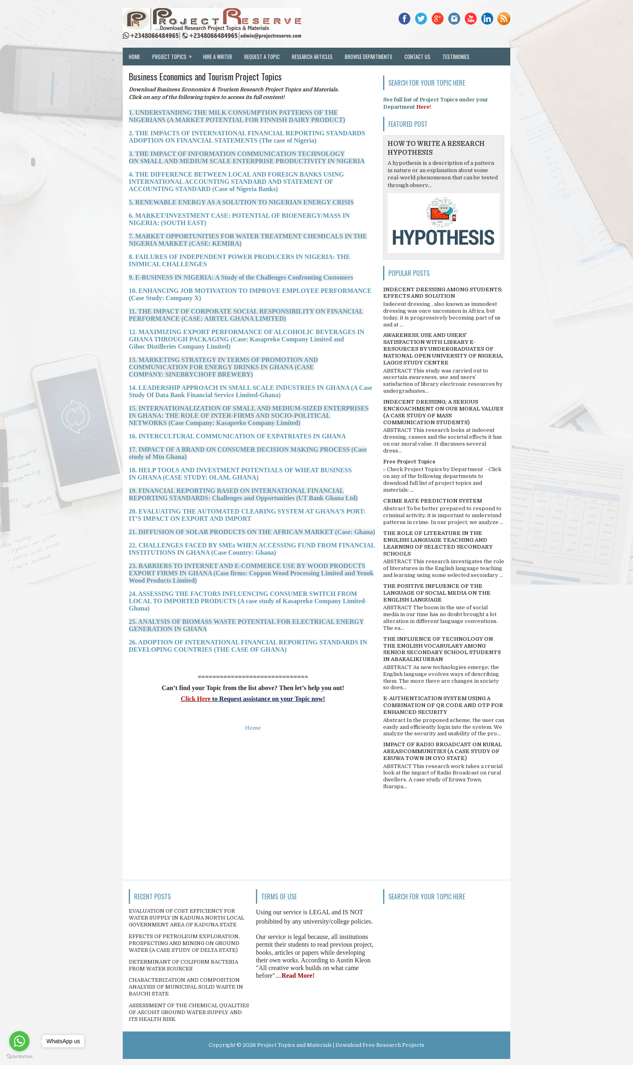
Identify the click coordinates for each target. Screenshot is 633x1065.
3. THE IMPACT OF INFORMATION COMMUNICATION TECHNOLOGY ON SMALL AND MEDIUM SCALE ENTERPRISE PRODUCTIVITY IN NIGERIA (247, 157)
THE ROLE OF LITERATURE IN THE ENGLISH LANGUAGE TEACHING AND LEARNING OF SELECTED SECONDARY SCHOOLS (438, 543)
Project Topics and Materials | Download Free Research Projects (340, 1045)
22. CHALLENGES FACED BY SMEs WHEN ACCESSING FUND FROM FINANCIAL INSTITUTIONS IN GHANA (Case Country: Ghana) (252, 549)
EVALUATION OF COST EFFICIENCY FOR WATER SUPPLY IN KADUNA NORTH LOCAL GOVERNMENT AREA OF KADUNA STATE (186, 918)
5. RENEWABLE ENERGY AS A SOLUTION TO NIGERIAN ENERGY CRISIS (241, 202)
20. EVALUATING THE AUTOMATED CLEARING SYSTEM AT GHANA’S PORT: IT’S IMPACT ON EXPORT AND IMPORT (247, 515)
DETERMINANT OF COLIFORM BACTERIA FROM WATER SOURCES (183, 965)
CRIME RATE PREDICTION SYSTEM (432, 501)
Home (134, 57)
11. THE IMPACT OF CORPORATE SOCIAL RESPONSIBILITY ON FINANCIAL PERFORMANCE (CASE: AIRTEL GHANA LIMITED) (246, 315)
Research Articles (312, 57)
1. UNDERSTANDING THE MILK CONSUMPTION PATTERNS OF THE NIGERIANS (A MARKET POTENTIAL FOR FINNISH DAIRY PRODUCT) (237, 116)
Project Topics (174, 54)
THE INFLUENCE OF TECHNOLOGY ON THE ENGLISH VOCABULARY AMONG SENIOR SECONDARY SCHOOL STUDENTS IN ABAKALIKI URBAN (442, 649)
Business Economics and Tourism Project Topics (205, 76)
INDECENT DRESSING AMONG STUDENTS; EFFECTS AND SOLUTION (443, 292)
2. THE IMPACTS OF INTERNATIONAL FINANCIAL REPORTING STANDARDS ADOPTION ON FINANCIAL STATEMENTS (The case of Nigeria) (247, 137)
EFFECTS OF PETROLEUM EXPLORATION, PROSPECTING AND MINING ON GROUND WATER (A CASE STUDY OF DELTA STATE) (184, 943)
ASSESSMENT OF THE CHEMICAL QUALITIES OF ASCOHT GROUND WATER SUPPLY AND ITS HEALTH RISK (189, 1012)
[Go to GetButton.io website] (19, 1056)
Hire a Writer (217, 57)
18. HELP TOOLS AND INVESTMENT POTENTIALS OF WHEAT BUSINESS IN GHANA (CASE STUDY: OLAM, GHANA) (240, 474)
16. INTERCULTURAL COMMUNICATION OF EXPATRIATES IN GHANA (237, 436)
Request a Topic (262, 57)
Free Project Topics (409, 462)
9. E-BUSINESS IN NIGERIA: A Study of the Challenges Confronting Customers (241, 277)
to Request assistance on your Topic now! (268, 698)
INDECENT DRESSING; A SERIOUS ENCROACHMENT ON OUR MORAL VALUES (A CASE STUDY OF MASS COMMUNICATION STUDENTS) (443, 412)
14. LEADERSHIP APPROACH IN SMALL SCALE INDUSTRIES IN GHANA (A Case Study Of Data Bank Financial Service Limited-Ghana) (250, 391)
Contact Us (417, 57)
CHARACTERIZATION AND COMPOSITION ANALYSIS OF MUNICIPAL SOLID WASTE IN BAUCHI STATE (186, 987)
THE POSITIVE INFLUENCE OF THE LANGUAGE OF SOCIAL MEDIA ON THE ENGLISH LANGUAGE (436, 593)
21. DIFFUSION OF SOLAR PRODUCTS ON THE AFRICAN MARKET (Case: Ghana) (252, 531)
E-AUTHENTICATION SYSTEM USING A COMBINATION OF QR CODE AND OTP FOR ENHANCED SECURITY (443, 705)
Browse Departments (368, 57)
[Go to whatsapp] (19, 1041)
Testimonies (456, 57)
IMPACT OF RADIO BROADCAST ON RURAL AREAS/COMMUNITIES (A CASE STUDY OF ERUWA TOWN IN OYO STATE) (442, 751)
